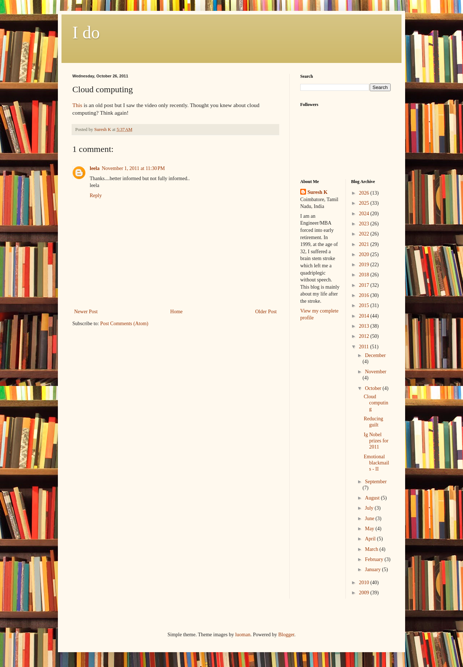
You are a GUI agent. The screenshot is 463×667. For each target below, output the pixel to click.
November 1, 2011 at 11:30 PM (133, 168)
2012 (364, 336)
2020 (364, 254)
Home (176, 311)
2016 (364, 295)
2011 (364, 346)
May (370, 528)
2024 (364, 213)
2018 (364, 274)
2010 (364, 582)
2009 (364, 592)
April (371, 538)
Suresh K (317, 192)
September (376, 481)
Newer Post (86, 311)
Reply (96, 195)
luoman (242, 634)
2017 (364, 285)
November (375, 371)
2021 (364, 244)
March (372, 549)
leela (94, 168)
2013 (364, 326)
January (373, 569)
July (370, 508)
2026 (364, 193)
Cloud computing (376, 403)
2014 (364, 316)
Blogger (286, 634)
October (374, 388)
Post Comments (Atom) (124, 323)
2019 (364, 264)
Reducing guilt (373, 422)
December (375, 355)
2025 (364, 203)
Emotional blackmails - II (376, 463)
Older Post (266, 311)
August (373, 498)
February (375, 559)
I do (86, 32)
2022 (364, 234)
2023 (364, 223)
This (77, 105)
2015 (364, 305)
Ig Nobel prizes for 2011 (376, 441)
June (370, 518)
